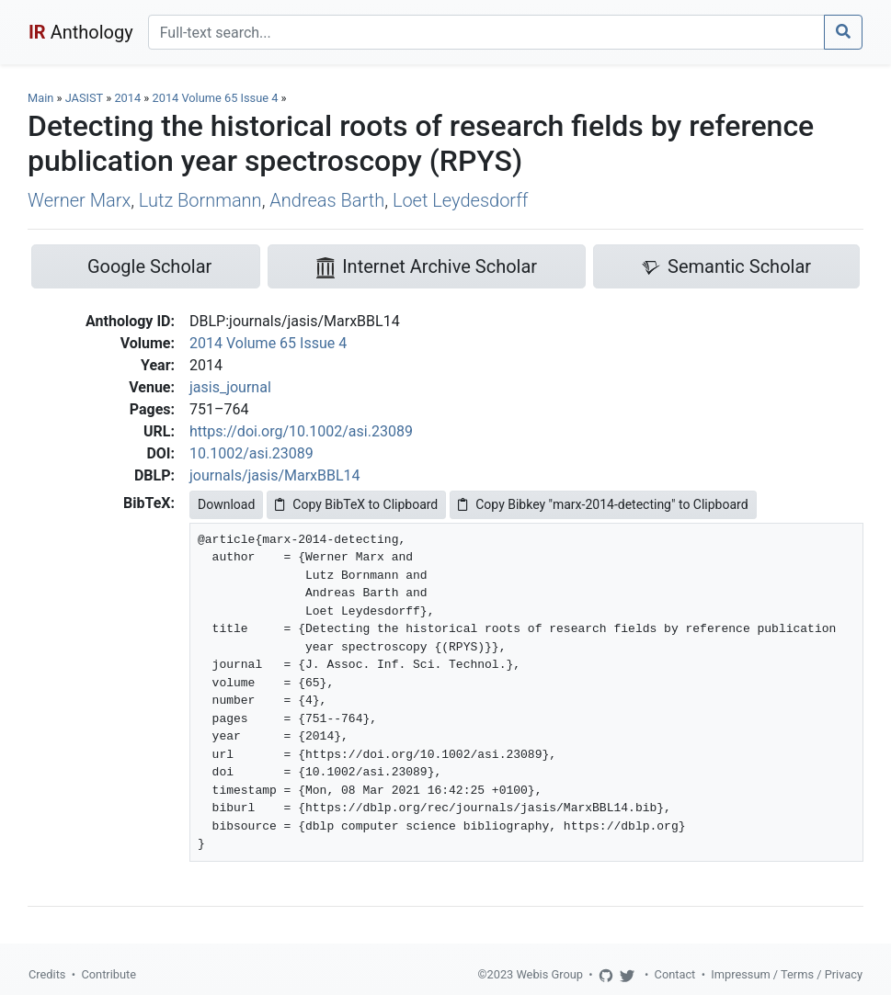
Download (226, 504)
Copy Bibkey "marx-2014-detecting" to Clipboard (603, 504)
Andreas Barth (326, 200)
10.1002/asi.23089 (251, 453)
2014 (127, 98)
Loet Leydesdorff (461, 200)
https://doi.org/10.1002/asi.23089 (301, 431)
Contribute (108, 974)
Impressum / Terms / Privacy (786, 974)
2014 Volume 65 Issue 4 (217, 98)
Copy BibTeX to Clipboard (356, 504)
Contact (675, 974)
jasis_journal (230, 387)
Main (40, 98)
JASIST (84, 98)
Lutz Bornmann (200, 200)
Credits (47, 974)
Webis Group (549, 974)
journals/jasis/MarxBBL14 (274, 475)
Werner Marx (79, 200)
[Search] (486, 32)
